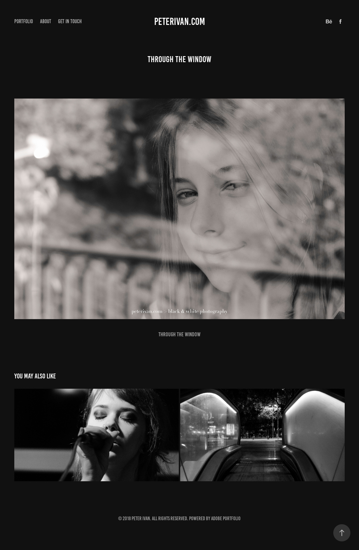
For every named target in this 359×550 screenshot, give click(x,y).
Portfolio (23, 21)
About (45, 21)
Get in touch (70, 21)
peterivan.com (179, 21)
